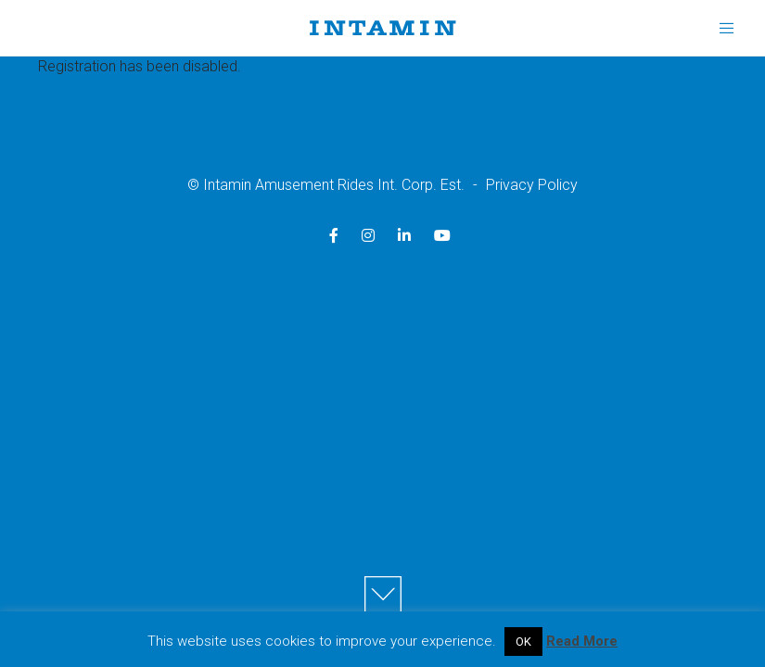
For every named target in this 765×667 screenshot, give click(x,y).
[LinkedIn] (404, 235)
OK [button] (523, 641)
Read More (582, 641)
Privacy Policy (532, 185)
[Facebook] (334, 235)
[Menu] (720, 28)
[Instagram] (368, 235)
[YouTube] (442, 235)
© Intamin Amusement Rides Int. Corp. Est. (326, 185)
